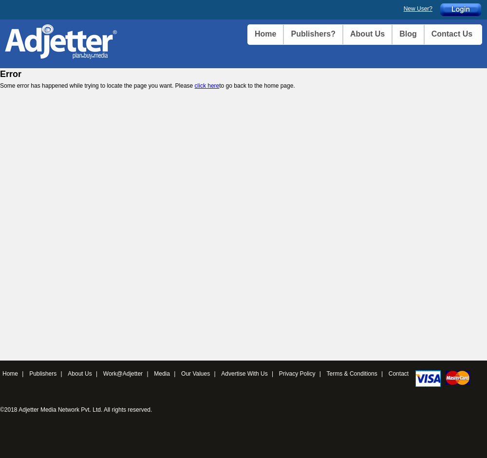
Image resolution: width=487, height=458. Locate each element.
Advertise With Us (244, 373)
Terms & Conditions (352, 373)
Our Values (195, 373)
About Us (367, 34)
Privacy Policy (297, 373)
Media (162, 373)
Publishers (42, 373)
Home (265, 34)
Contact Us (451, 34)
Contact (399, 373)
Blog (408, 34)
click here (207, 85)
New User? (418, 8)
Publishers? (313, 34)
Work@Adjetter (123, 373)
